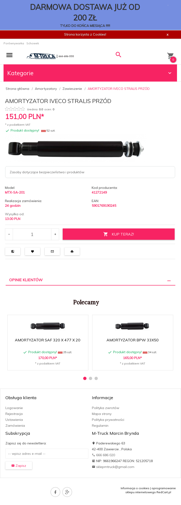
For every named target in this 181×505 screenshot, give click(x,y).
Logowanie (14, 408)
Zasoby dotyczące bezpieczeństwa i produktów (47, 172)
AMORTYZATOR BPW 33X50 (133, 340)
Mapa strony (101, 414)
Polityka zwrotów (105, 408)
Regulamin (100, 425)
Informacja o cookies (135, 488)
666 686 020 (103, 455)
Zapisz (18, 466)
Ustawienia (14, 420)
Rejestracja (14, 414)
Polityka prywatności (108, 420)
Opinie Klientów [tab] (26, 279)
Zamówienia (15, 425)
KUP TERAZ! (118, 234)
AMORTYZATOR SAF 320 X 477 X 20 (47, 340)
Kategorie (90, 73)
